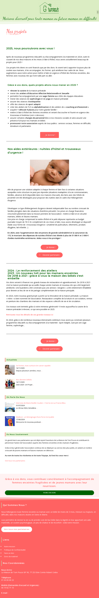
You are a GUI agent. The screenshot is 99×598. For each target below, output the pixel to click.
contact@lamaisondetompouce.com (16, 595)
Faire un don (9, 553)
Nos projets (14, 34)
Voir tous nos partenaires (15, 461)
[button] (98, 12)
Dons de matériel (11, 556)
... (41, 370)
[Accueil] (6, 34)
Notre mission (9, 546)
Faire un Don (49, 493)
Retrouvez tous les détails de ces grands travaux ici (29, 314)
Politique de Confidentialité (15, 550)
